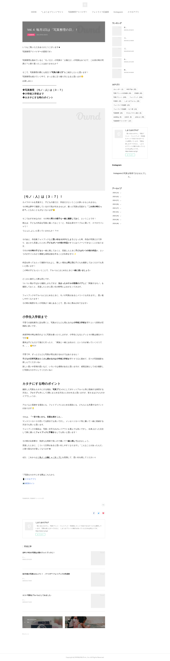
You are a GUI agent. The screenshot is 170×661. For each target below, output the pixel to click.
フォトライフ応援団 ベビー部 (125, 109)
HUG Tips (131, 89)
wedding (117, 117)
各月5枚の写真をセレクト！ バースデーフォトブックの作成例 (46, 574)
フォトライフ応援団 (100, 12)
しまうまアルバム (131, 101)
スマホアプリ (133, 12)
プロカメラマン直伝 (133, 113)
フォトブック (136, 97)
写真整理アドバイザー (77, 12)
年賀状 (117, 101)
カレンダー (118, 89)
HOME (34, 12)
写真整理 (31, 35)
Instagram (118, 12)
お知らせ (139, 117)
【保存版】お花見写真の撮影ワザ (134, 38)
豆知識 (138, 93)
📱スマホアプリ (29, 479)
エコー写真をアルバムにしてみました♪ (36, 595)
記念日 (128, 117)
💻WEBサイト (28, 483)
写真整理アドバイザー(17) (37, 498)
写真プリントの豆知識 (122, 93)
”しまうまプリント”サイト (52, 12)
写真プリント (119, 97)
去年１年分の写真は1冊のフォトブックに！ (38, 553)
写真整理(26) (25, 498)
